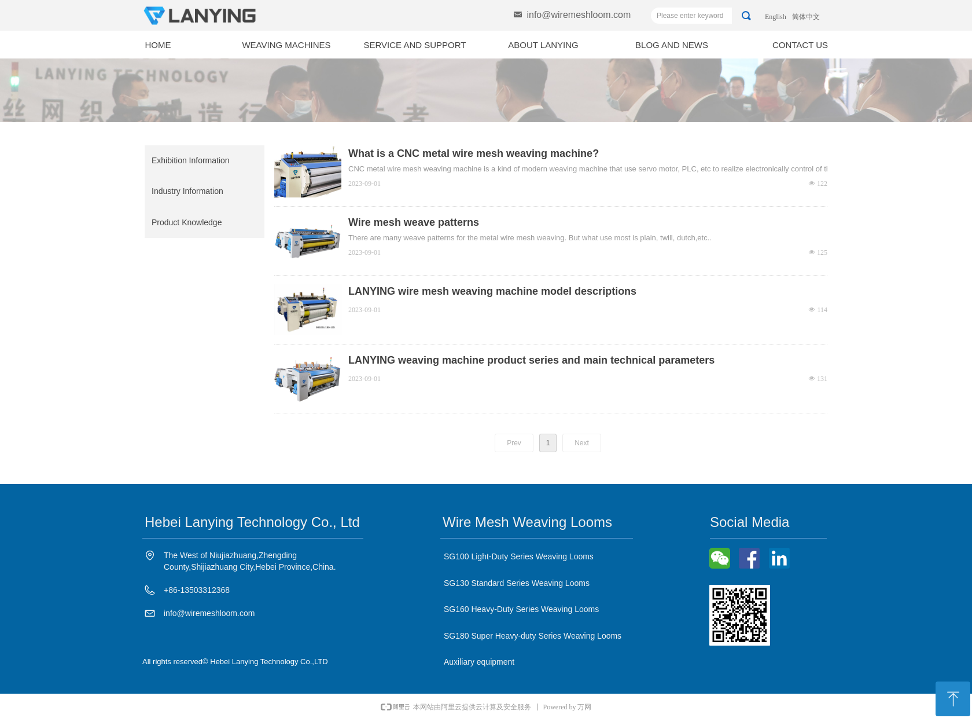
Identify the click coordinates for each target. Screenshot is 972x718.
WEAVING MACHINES (286, 45)
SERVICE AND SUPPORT (415, 45)
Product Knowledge (187, 222)
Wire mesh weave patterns (413, 222)
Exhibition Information (191, 160)
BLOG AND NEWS (671, 45)
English (775, 17)
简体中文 (806, 17)
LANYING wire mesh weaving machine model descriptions (492, 291)
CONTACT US (800, 45)
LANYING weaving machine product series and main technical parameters (531, 360)
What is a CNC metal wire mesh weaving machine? (473, 153)
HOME (158, 45)
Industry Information (187, 191)
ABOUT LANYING (543, 45)
